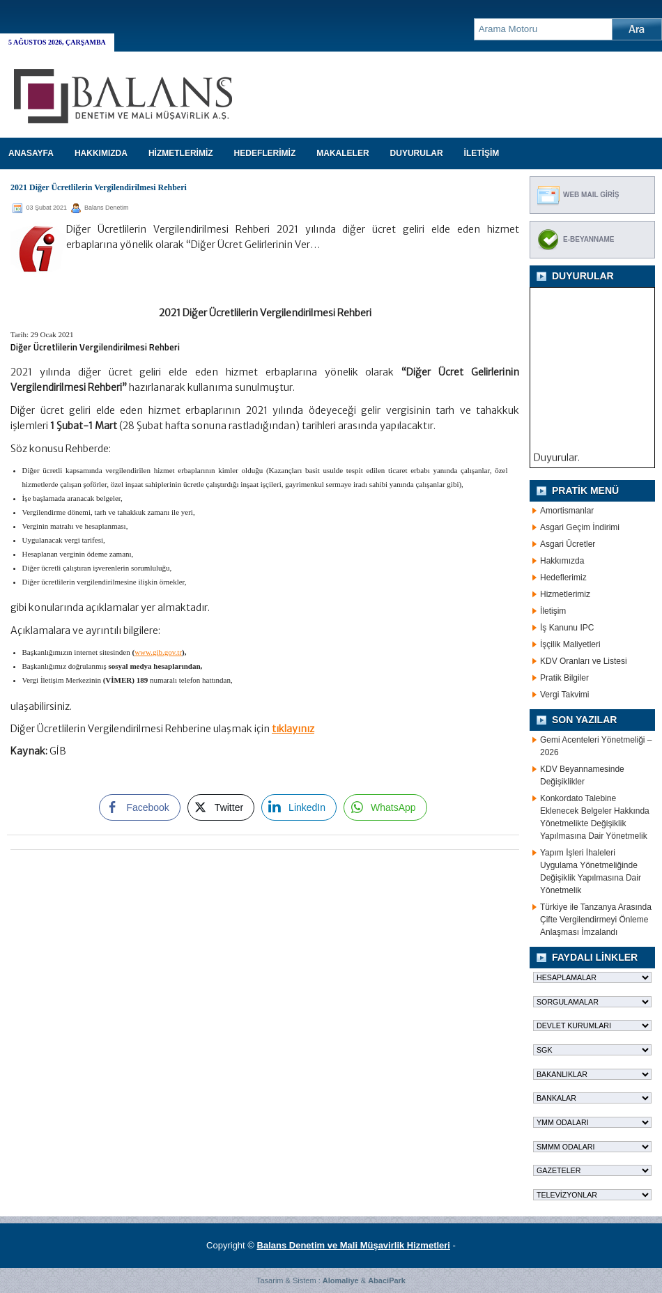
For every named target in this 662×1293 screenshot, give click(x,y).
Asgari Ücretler (567, 544)
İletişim (553, 611)
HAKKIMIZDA (101, 153)
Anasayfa (31, 153)
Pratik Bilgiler (564, 678)
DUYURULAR (416, 153)
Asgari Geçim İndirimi (579, 527)
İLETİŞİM (482, 153)
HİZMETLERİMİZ (180, 153)
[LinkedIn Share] (299, 807)
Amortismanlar (567, 511)
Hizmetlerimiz (565, 594)
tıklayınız (293, 728)
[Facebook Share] (139, 807)
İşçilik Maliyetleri (570, 644)
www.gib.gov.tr (158, 652)
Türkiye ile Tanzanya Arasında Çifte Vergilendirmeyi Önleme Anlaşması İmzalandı (596, 919)
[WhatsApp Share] (385, 807)
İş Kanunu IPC (567, 628)
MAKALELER (342, 153)
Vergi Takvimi (564, 694)
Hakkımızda (562, 561)
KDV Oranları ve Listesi (583, 661)
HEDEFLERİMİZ (265, 153)
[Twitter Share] (220, 807)
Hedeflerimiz (563, 577)
